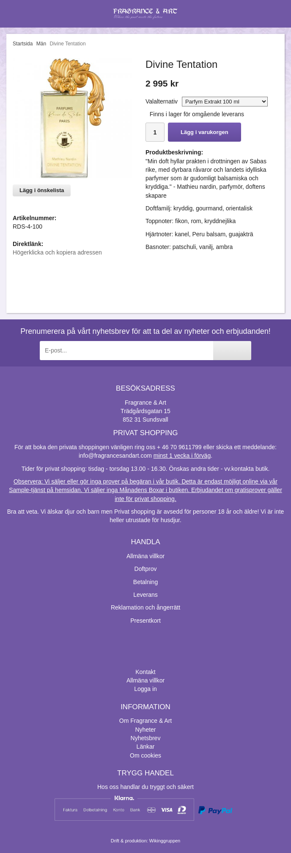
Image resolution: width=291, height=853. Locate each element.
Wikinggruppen (164, 840)
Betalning (145, 582)
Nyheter (145, 729)
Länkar (146, 746)
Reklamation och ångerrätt (145, 607)
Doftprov (146, 568)
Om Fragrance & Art (145, 720)
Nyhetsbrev (146, 738)
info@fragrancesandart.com (115, 455)
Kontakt (145, 671)
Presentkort (145, 620)
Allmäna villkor (145, 556)
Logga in (145, 688)
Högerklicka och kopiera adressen (57, 252)
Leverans (145, 594)
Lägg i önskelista (41, 190)
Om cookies (145, 755)
